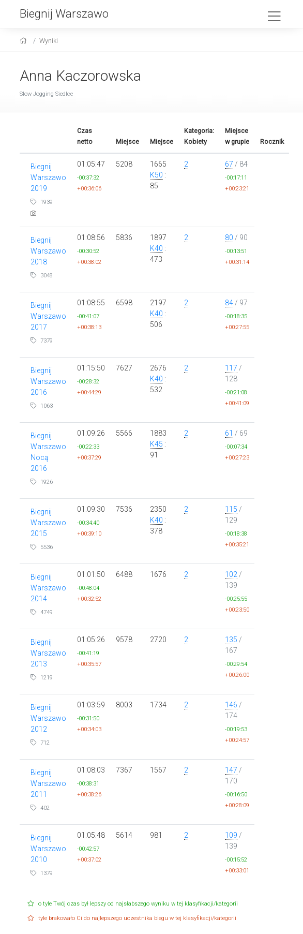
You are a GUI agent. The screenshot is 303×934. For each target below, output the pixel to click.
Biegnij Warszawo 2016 (48, 381)
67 (229, 164)
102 (231, 574)
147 (231, 770)
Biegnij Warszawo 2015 (48, 523)
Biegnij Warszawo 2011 (48, 783)
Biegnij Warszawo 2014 (48, 588)
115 (231, 509)
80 (229, 237)
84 (229, 303)
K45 (156, 444)
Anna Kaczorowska (80, 75)
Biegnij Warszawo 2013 (48, 653)
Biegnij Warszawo (64, 13)
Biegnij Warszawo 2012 (48, 718)
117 (231, 368)
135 (231, 639)
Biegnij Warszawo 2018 (48, 251)
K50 (156, 175)
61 (229, 433)
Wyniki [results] (48, 41)
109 (231, 835)
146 (231, 705)
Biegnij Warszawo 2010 (48, 849)
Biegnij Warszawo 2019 (48, 177)
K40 (156, 248)
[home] (24, 41)
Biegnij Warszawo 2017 (48, 316)
